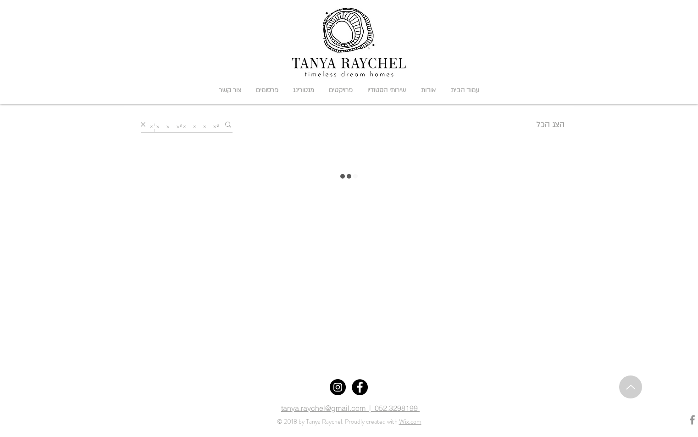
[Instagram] (338, 387)
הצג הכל (550, 124)
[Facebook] (360, 387)
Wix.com (410, 421)
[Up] (631, 387)
